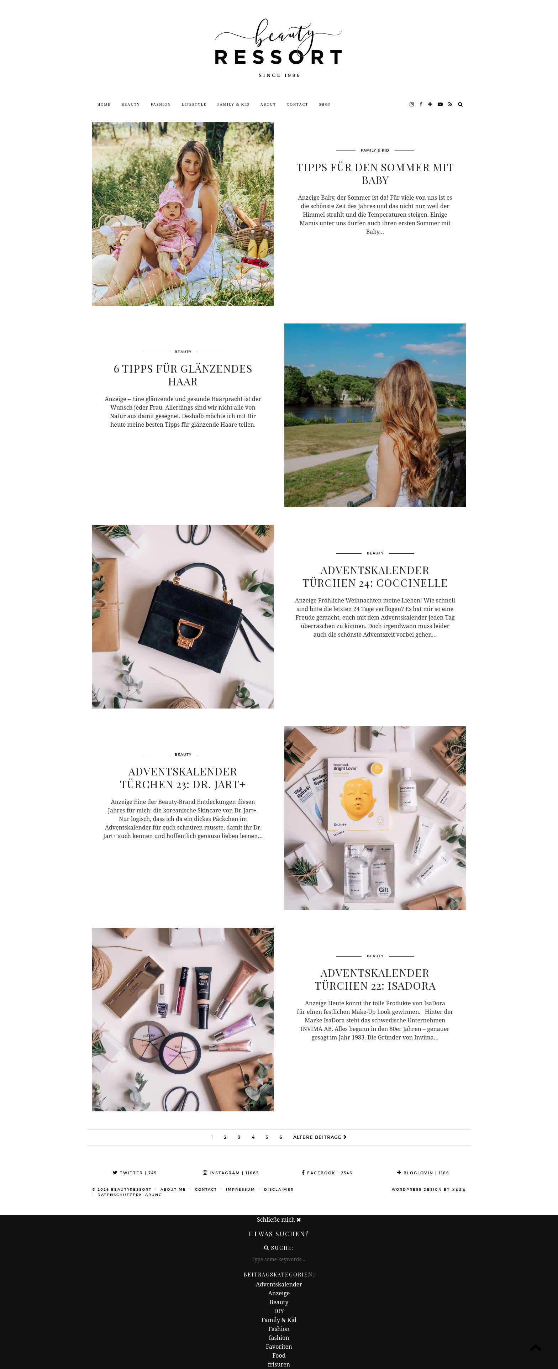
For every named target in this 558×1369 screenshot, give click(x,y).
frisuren (279, 1364)
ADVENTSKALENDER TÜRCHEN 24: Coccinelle (375, 576)
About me (173, 1190)
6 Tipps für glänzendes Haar (183, 374)
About (268, 104)
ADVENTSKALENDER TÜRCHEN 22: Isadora (375, 978)
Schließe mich (279, 1219)
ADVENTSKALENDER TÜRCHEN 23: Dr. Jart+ (183, 777)
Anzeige (279, 1293)
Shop (325, 104)
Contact (297, 104)
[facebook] (421, 104)
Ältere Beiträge (320, 1137)
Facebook (327, 1173)
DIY (279, 1311)
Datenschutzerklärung (130, 1195)
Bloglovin (423, 1173)
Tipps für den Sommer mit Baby (375, 173)
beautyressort (131, 1190)
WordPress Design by (429, 1190)
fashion (279, 1338)
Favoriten (279, 1346)
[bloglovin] (430, 104)
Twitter (135, 1173)
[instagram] (412, 104)
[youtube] (440, 104)
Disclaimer (279, 1190)
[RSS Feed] (450, 104)
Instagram (231, 1173)
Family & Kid (233, 104)
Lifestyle (194, 104)
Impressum (240, 1190)
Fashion (161, 104)
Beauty (130, 104)
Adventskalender (279, 1284)
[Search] (460, 104)
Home (104, 104)
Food (278, 1355)
